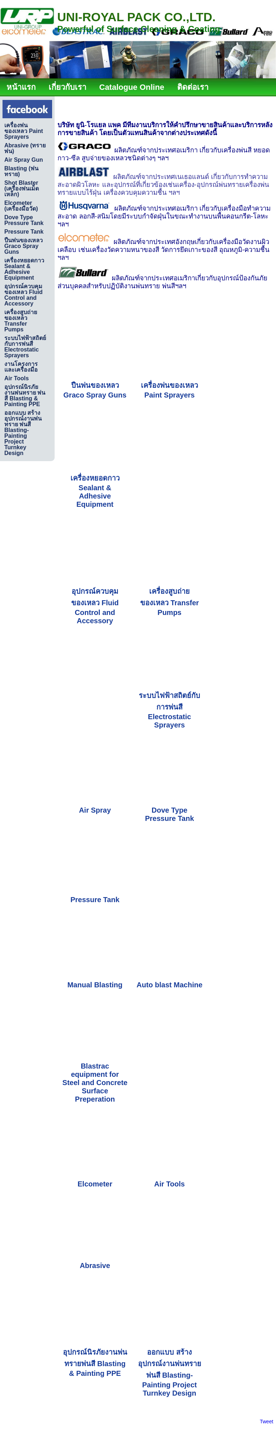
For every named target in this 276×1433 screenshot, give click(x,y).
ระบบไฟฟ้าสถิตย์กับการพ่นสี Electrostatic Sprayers (169, 710)
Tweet (266, 1421)
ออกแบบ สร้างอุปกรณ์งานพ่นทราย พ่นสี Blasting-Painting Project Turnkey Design (169, 1372)
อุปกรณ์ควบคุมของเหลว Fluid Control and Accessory (95, 606)
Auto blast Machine (169, 985)
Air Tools (169, 1184)
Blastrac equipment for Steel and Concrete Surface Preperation (95, 1082)
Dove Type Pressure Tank (169, 814)
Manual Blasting (94, 985)
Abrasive (95, 1265)
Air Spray (95, 810)
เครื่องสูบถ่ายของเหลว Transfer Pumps (169, 601)
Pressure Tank (94, 900)
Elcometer (95, 1184)
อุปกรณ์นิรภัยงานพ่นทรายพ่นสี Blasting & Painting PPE (95, 1362)
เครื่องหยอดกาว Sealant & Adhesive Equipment (95, 491)
